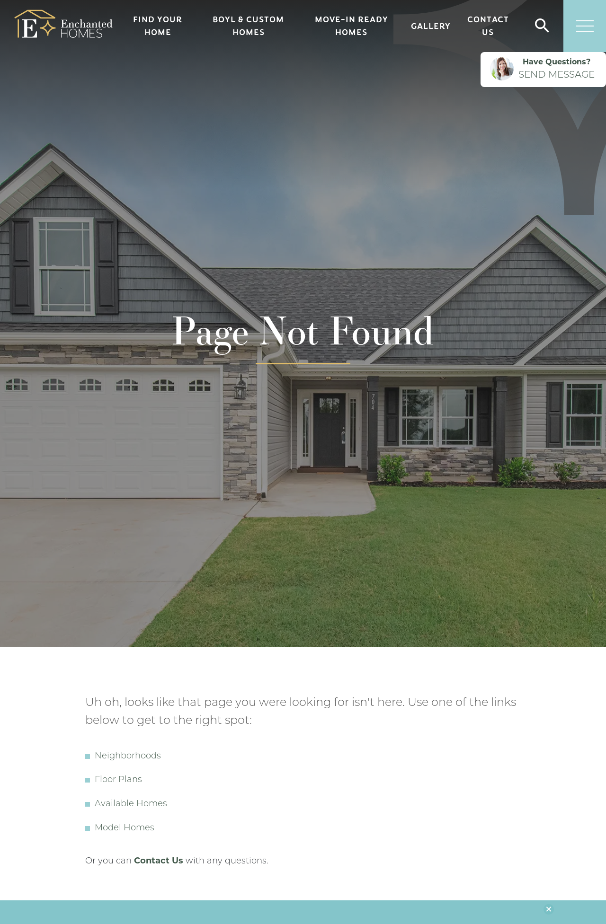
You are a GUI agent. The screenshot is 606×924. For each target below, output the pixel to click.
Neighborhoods (128, 756)
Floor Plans (118, 779)
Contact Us (488, 26)
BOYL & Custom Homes (248, 26)
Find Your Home (157, 26)
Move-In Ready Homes (351, 26)
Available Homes (131, 804)
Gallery (431, 26)
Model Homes (124, 828)
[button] (542, 26)
